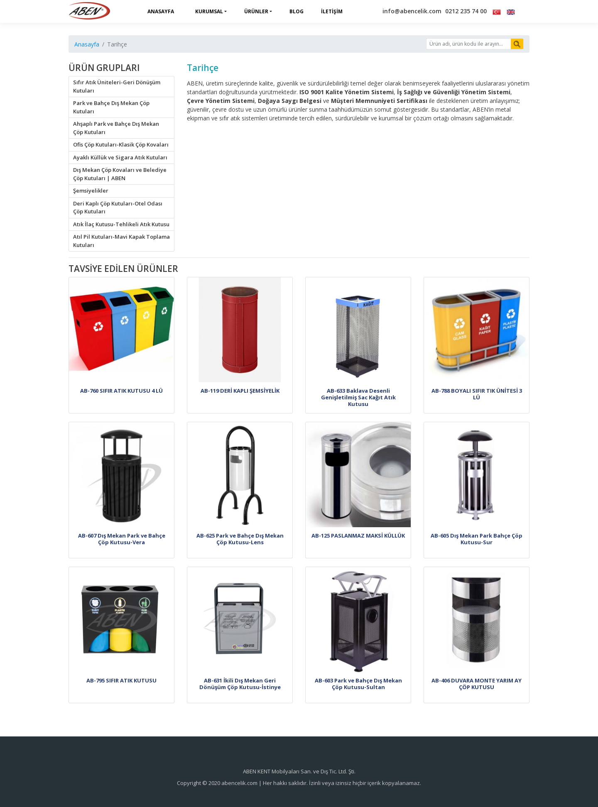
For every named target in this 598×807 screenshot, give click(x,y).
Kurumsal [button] (209, 11)
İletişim (332, 11)
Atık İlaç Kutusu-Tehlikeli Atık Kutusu (121, 224)
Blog (296, 11)
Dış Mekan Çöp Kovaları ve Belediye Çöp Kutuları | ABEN (120, 174)
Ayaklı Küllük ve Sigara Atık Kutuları (120, 157)
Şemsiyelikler (90, 190)
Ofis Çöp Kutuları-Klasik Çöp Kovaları (121, 144)
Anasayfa (160, 11)
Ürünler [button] (256, 11)
